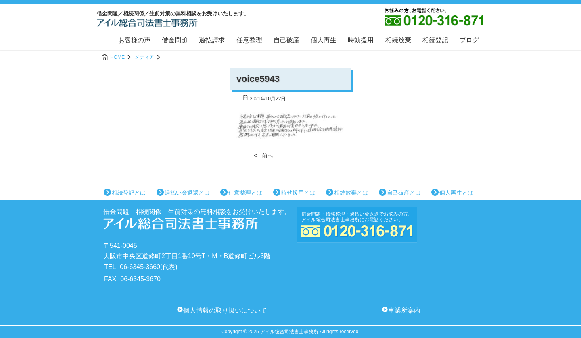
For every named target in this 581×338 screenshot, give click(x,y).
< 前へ (263, 155)
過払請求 (212, 40)
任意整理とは (245, 192)
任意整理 (249, 40)
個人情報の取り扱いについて (225, 310)
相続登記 (435, 40)
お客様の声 (134, 40)
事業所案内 (404, 310)
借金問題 (175, 40)
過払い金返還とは (187, 192)
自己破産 (286, 40)
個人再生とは (456, 192)
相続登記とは (129, 192)
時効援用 (361, 40)
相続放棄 (398, 40)
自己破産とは (404, 192)
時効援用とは (298, 192)
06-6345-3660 (140, 266)
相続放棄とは (351, 192)
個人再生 (323, 40)
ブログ (469, 40)
